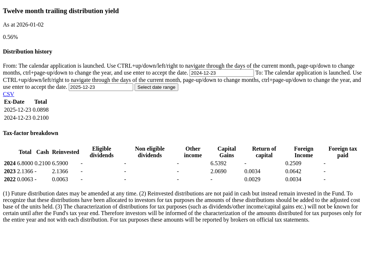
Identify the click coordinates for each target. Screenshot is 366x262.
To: (182, 80)
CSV (8, 94)
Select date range (156, 87)
